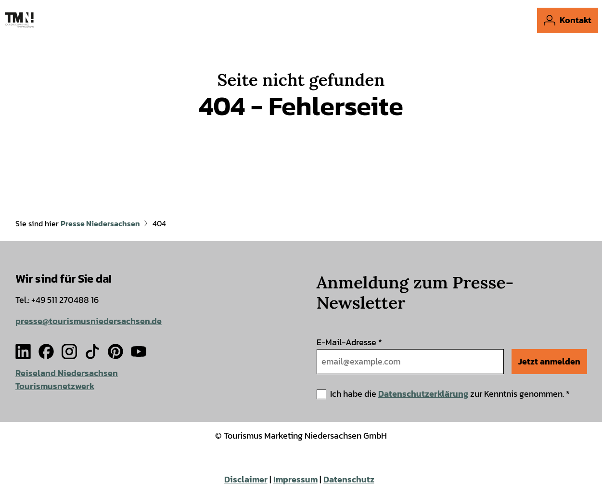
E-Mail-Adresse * (349, 342)
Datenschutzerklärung (423, 393)
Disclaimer (246, 479)
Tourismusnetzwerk (54, 385)
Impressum (295, 479)
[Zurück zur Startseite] (19, 20)
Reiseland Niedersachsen (66, 372)
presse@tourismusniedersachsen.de (88, 320)
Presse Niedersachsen (100, 223)
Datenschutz (348, 479)
